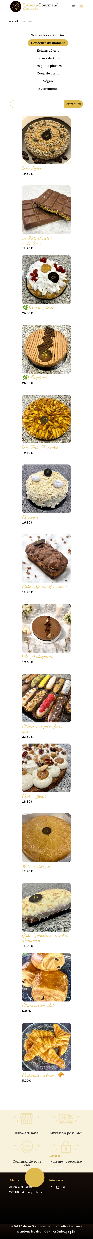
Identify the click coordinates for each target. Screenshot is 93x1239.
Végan (48, 81)
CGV (47, 1231)
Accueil (13, 21)
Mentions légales (29, 1231)
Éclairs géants (48, 50)
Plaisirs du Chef (47, 58)
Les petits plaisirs (48, 65)
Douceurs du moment (48, 43)
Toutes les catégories (47, 35)
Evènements (48, 88)
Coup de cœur (48, 73)
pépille (71, 1231)
